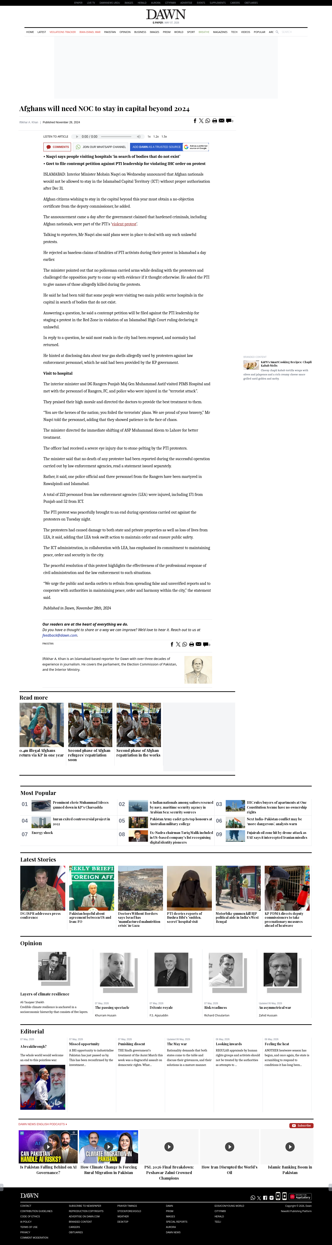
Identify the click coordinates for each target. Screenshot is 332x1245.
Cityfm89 (220, 1211)
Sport (191, 32)
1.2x (156, 136)
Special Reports (176, 1222)
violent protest (124, 224)
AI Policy (26, 1222)
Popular (259, 32)
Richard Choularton (216, 1015)
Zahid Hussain (268, 1015)
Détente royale (161, 1007)
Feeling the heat (277, 1044)
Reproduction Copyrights (86, 1211)
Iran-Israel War (90, 32)
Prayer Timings (127, 1206)
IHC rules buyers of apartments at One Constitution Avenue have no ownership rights (277, 807)
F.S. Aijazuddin (159, 1015)
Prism (167, 32)
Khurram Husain (105, 1015)
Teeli (218, 1222)
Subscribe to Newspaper (85, 1206)
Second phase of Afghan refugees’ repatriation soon (89, 755)
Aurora (155, 2)
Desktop (122, 1222)
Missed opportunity (84, 1044)
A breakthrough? (33, 1046)
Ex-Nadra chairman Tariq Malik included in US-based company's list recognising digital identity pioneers (181, 837)
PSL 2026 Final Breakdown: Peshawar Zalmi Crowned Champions (169, 1172)
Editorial (32, 1031)
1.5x (164, 136)
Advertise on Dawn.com (84, 1216)
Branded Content (255, 357)
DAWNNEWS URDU (110, 2)
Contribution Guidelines (36, 1211)
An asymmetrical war (275, 1007)
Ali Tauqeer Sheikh (32, 1002)
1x (149, 136)
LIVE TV (91, 2)
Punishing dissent (131, 1044)
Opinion (124, 32)
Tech (234, 32)
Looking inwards (229, 1044)
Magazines (220, 32)
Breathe (204, 32)
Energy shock (42, 832)
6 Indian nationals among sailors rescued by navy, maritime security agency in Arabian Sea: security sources (181, 807)
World (178, 32)
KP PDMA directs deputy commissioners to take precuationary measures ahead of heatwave (284, 919)
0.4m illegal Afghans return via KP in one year (41, 752)
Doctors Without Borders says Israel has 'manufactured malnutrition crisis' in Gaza (139, 919)
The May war (177, 1044)
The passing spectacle (112, 1007)
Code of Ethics (30, 1216)
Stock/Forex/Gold (129, 1211)
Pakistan (110, 32)
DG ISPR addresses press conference (40, 915)
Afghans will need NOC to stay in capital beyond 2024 (104, 108)
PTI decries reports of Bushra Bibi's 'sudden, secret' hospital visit (184, 917)
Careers (235, 2)
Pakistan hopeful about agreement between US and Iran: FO (90, 917)
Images (129, 2)
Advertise (186, 2)
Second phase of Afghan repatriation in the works (138, 752)
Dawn (169, 1206)
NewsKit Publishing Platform (296, 1211)
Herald (142, 2)
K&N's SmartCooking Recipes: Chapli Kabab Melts (286, 363)
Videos (245, 32)
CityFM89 (170, 2)
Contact (25, 1206)
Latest (42, 32)
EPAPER (78, 2)
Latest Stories (38, 859)
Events (201, 2)
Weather (123, 1216)
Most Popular (38, 792)
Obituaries (251, 2)
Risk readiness (215, 1007)
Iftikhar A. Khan (28, 122)
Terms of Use (29, 1227)
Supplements (218, 2)
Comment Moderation (34, 1237)
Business (140, 32)
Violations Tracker (63, 32)
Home (30, 32)
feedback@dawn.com (59, 635)
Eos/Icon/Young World (229, 1206)
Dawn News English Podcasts (42, 1124)
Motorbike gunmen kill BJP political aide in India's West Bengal (237, 917)
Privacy (25, 1232)
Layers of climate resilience (44, 994)
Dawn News (173, 1232)
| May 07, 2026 (166, 22)
